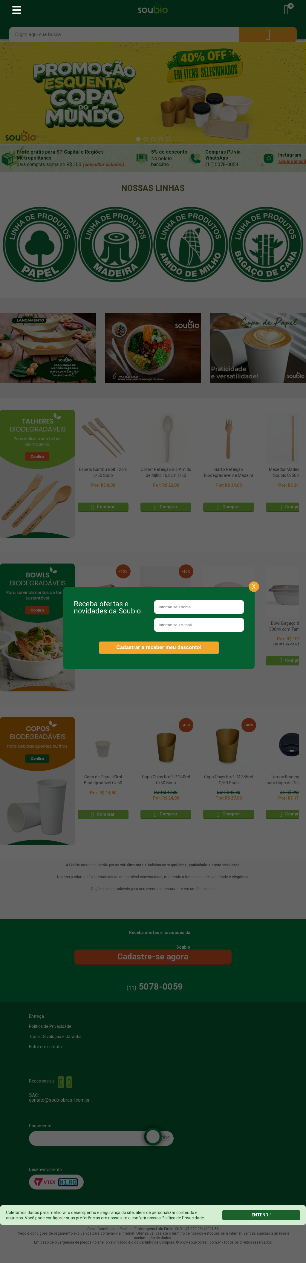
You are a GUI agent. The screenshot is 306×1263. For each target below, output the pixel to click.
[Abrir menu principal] (16, 10)
